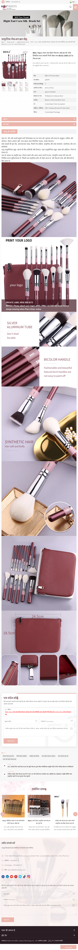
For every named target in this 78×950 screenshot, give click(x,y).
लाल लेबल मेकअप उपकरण (48, 756)
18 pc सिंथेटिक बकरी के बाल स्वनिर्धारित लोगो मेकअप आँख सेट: (13, 822)
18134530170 (15, 2)
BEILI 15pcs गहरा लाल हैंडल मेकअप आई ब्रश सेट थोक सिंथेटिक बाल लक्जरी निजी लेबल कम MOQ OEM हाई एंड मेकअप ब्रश (38, 713)
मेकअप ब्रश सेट (11, 42)
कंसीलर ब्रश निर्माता (34, 756)
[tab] (9, 131)
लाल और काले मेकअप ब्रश (9, 759)
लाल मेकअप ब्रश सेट (63, 756)
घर (3, 42)
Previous (3, 814)
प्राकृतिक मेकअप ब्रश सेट (23, 42)
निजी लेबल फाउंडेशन (22, 756)
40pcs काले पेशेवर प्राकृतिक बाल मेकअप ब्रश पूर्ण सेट (39, 822)
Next (75, 814)
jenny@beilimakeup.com (17, 870)
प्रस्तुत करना (8, 920)
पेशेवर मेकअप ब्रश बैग (8, 756)
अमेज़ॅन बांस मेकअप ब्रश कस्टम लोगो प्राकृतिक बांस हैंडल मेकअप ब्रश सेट (64, 822)
